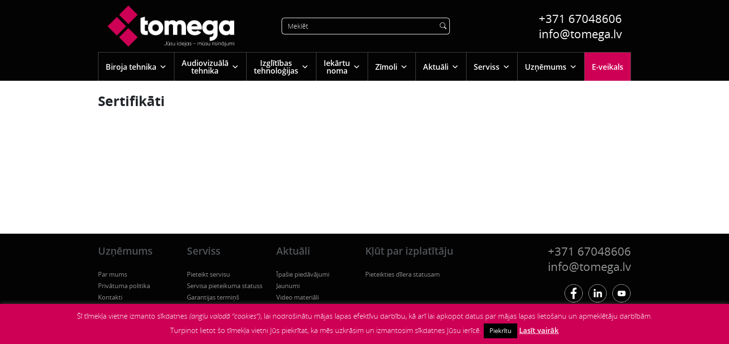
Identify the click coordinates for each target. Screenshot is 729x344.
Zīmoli (391, 67)
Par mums (112, 274)
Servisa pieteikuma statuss (224, 285)
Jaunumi (288, 285)
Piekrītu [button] (500, 330)
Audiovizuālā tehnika (210, 67)
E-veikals (607, 67)
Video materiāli (297, 297)
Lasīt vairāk (539, 330)
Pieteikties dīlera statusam (402, 274)
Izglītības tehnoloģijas (281, 67)
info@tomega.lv (580, 34)
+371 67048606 (580, 18)
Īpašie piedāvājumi (302, 274)
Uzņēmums (551, 67)
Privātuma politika (124, 285)
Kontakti (110, 297)
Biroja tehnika (136, 67)
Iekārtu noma (342, 67)
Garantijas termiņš (213, 297)
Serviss (492, 67)
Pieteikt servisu (208, 274)
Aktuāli (441, 67)
